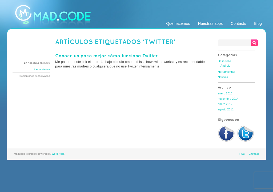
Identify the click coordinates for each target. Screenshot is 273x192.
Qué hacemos (178, 23)
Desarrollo (224, 61)
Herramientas (42, 69)
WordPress (58, 153)
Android (225, 65)
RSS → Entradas (249, 153)
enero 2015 (225, 93)
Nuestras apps (210, 23)
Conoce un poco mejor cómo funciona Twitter (106, 55)
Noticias (223, 77)
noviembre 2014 (228, 98)
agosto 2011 (226, 109)
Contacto (238, 23)
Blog (258, 23)
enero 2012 (225, 104)
